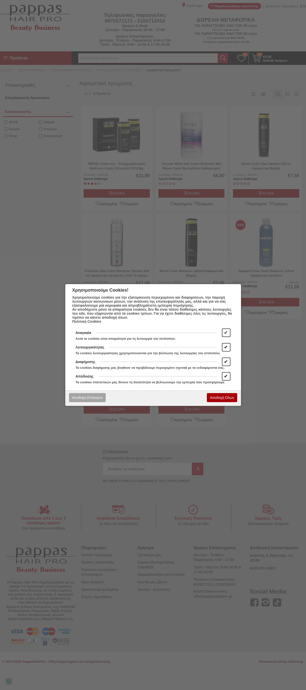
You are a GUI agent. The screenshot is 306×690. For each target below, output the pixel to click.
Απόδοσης (85, 376)
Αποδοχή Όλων (222, 398)
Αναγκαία (83, 333)
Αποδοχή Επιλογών (87, 398)
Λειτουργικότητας (90, 347)
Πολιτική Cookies (86, 321)
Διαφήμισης (85, 362)
